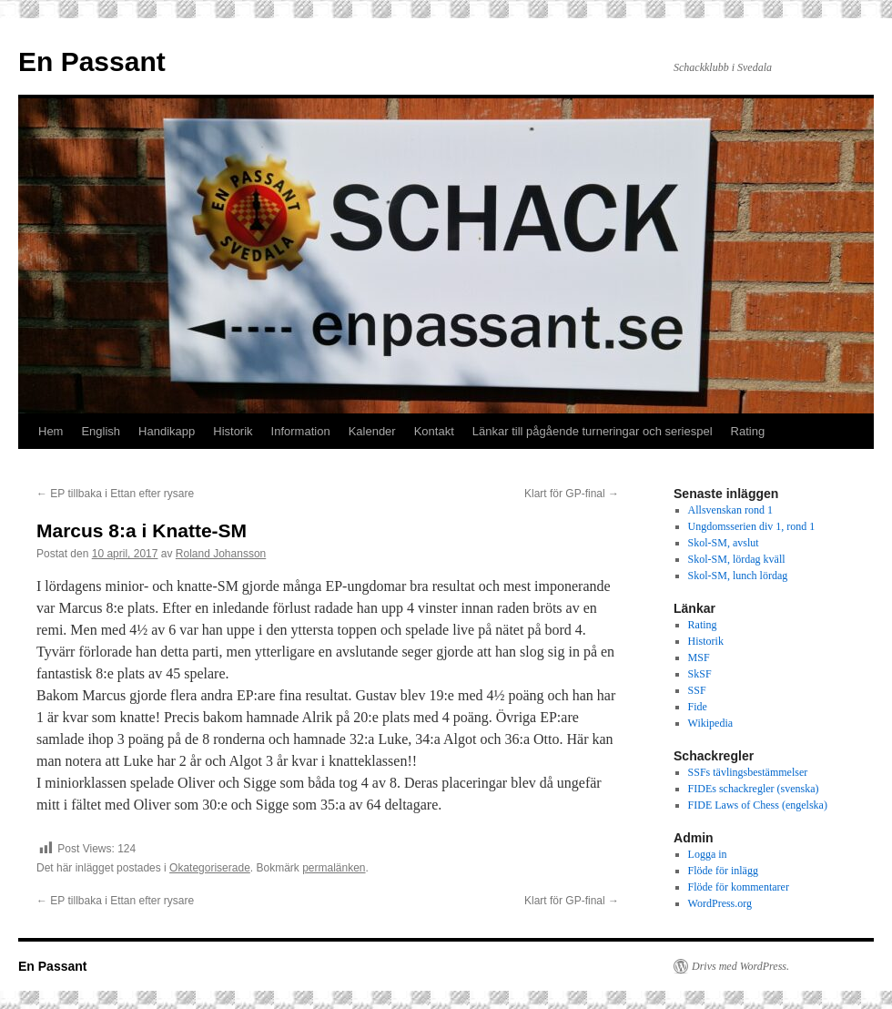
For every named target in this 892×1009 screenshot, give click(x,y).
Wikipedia (711, 723)
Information (300, 431)
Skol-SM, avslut (723, 542)
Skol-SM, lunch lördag (738, 575)
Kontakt (434, 431)
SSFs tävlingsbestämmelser (748, 772)
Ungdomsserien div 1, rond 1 (752, 526)
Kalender (372, 431)
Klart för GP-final (571, 493)
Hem (50, 431)
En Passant (92, 61)
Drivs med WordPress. (740, 966)
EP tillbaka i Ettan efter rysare (115, 493)
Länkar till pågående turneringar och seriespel (592, 431)
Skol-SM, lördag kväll (737, 559)
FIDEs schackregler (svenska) (753, 788)
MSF (699, 657)
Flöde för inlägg (723, 870)
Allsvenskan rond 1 (730, 510)
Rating (748, 431)
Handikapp (166, 431)
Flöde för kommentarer (738, 887)
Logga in (707, 854)
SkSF (700, 674)
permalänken (333, 867)
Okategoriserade (209, 867)
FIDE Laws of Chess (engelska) (757, 805)
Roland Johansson (221, 553)
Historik (232, 431)
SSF (697, 690)
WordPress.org (720, 903)
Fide (697, 706)
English (100, 431)
